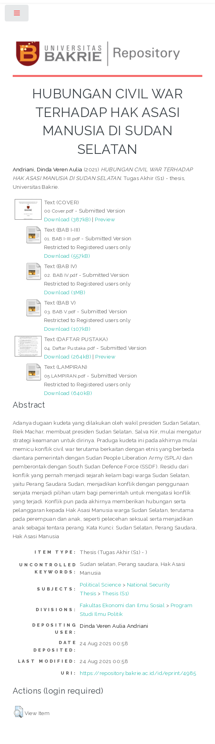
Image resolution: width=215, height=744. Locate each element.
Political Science (100, 584)
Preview (105, 219)
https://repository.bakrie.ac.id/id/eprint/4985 (138, 673)
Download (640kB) (68, 393)
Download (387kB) (67, 219)
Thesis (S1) (115, 593)
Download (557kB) (67, 256)
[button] (18, 712)
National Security (148, 584)
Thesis (88, 593)
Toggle (17, 15)
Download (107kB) (67, 329)
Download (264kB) (67, 356)
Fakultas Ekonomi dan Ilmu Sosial (122, 605)
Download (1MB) (65, 292)
